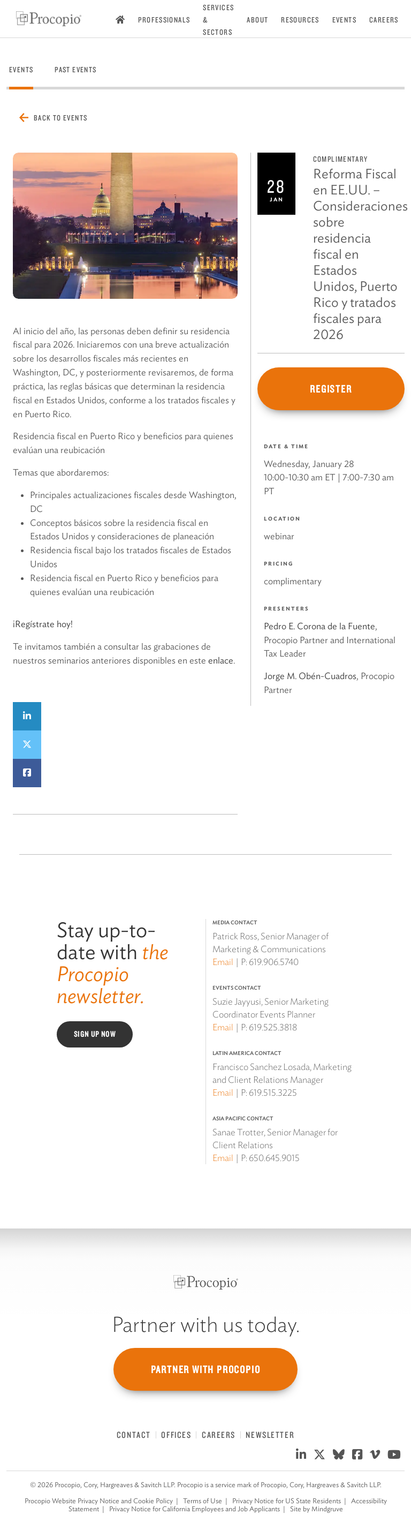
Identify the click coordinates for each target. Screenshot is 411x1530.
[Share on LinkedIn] (27, 716)
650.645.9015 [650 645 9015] (274, 1157)
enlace (220, 660)
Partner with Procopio (206, 1369)
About (257, 20)
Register (331, 388)
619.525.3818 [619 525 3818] (273, 1027)
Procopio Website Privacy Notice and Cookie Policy (99, 1501)
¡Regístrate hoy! (43, 624)
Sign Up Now (95, 1034)
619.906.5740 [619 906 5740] (274, 961)
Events (344, 20)
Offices (176, 1434)
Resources (300, 20)
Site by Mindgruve (316, 1509)
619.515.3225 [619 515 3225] (273, 1092)
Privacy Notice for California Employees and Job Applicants (194, 1509)
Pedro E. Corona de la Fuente (319, 626)
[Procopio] (205, 1282)
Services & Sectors (218, 20)
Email (222, 961)
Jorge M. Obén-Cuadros (310, 675)
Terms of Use (202, 1501)
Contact (134, 1434)
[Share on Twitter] (27, 744)
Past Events (75, 69)
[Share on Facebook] (27, 773)
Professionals (164, 20)
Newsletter (270, 1434)
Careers (384, 20)
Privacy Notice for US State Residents (286, 1501)
